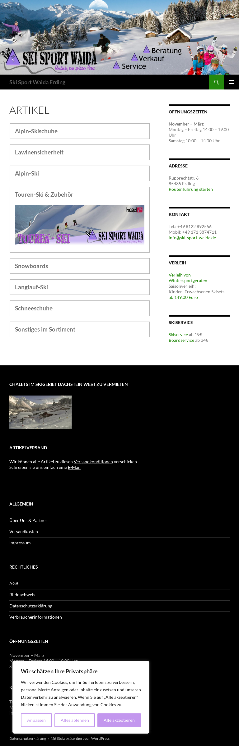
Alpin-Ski (27, 173)
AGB (13, 583)
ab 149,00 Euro (183, 297)
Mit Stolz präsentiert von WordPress (80, 738)
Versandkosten (23, 531)
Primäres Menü (231, 82)
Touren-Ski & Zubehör (44, 194)
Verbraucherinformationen (35, 617)
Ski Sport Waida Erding (37, 82)
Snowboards (31, 265)
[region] (80, 697)
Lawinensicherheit (39, 152)
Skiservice (178, 334)
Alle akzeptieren (119, 720)
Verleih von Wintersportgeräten (188, 277)
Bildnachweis (22, 594)
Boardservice (181, 340)
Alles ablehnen (75, 720)
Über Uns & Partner (28, 520)
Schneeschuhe (34, 308)
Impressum (20, 542)
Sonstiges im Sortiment (45, 329)
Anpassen (36, 720)
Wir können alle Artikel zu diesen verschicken (73, 461)
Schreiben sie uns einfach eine (45, 467)
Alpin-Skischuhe (36, 131)
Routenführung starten (191, 189)
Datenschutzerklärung (30, 605)
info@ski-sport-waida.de (192, 237)
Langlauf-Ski (31, 287)
